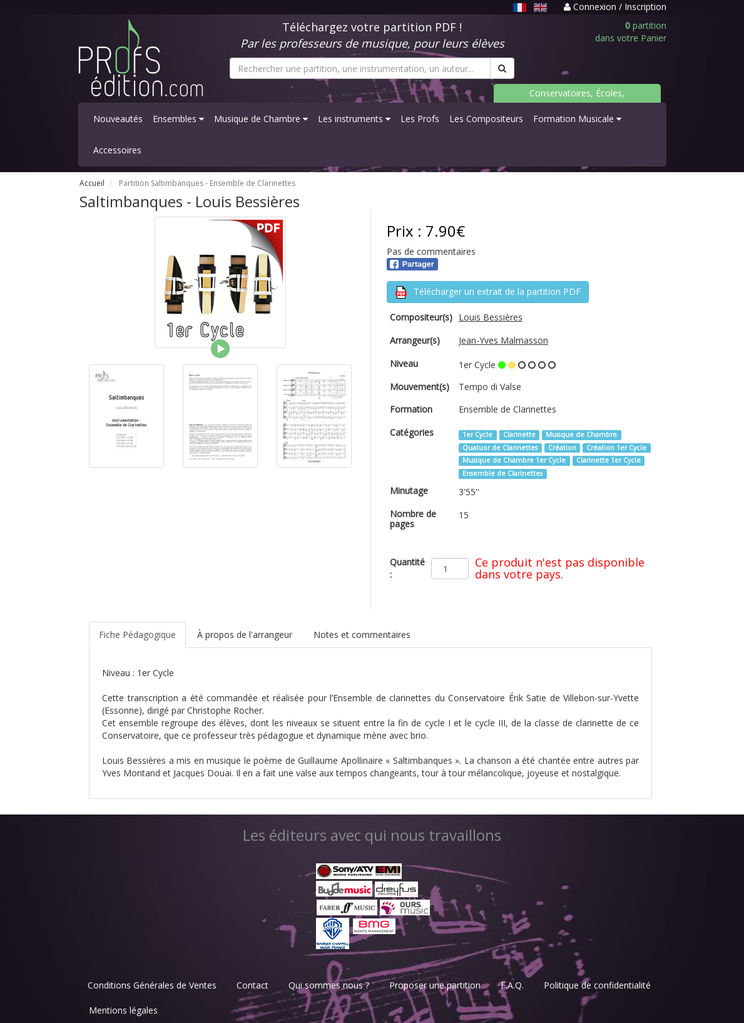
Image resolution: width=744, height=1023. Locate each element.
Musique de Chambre (261, 119)
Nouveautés (118, 119)
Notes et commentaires (361, 634)
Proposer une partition (435, 985)
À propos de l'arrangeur (244, 634)
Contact (252, 985)
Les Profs (419, 119)
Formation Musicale (577, 119)
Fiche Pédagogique (137, 634)
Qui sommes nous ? (328, 985)
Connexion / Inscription (615, 7)
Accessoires (117, 150)
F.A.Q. (512, 985)
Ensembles (178, 119)
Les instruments (354, 119)
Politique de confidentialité (597, 985)
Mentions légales (123, 1010)
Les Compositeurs (486, 119)
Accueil (91, 183)
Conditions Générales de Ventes (152, 985)
